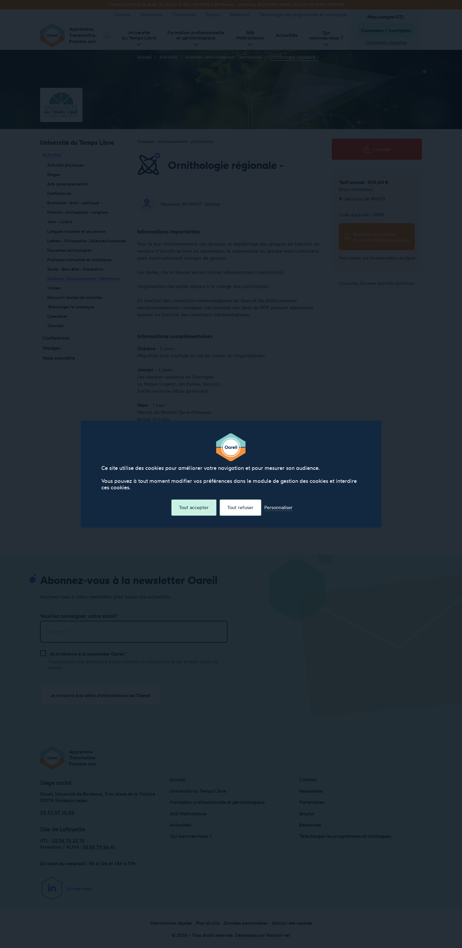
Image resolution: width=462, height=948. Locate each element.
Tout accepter (194, 507)
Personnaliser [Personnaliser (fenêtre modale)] (278, 507)
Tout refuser (240, 507)
